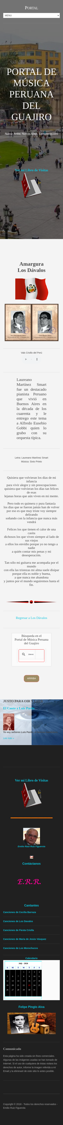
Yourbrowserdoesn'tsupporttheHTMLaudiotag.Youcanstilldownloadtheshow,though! (31, 359)
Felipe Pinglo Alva (31, 1007)
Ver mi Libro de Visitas (31, 170)
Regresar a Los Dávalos (31, 618)
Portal (31, 7)
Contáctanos (31, 863)
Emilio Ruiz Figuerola (14, 1108)
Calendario (31, 958)
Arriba (31, 678)
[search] (30, 654)
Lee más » (8, 738)
